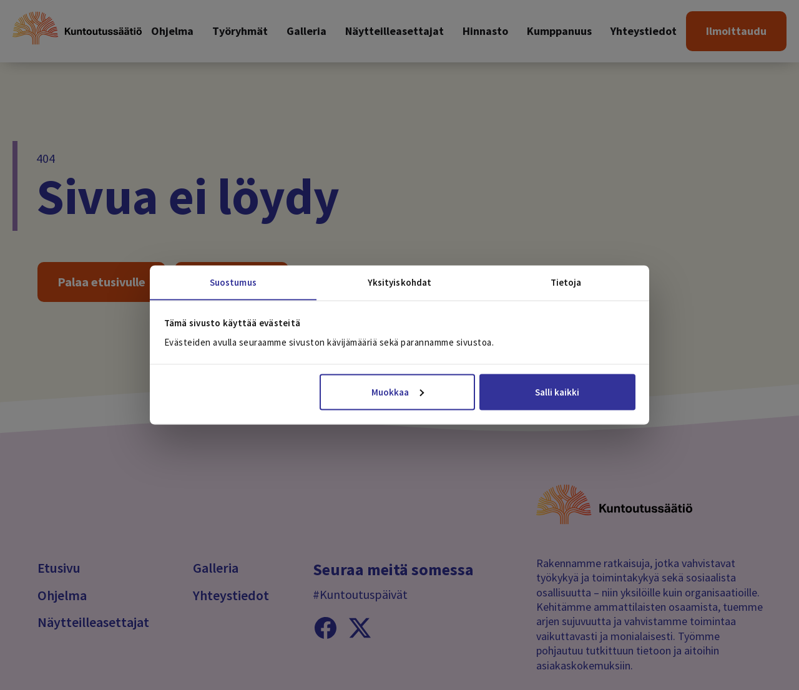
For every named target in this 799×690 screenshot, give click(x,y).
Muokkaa (397, 391)
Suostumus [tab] (233, 282)
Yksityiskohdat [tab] (399, 282)
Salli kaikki (557, 391)
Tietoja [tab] (566, 282)
